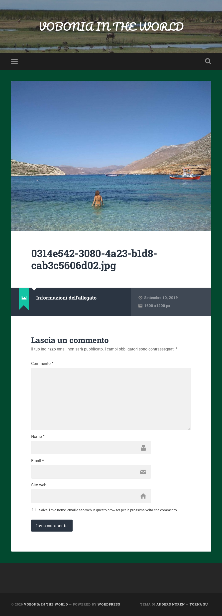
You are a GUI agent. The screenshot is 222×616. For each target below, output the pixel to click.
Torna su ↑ (200, 604)
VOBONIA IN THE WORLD (111, 26)
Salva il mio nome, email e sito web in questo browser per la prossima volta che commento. (108, 510)
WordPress (109, 604)
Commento (42, 364)
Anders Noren (170, 604)
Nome (37, 437)
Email (37, 461)
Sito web (38, 485)
